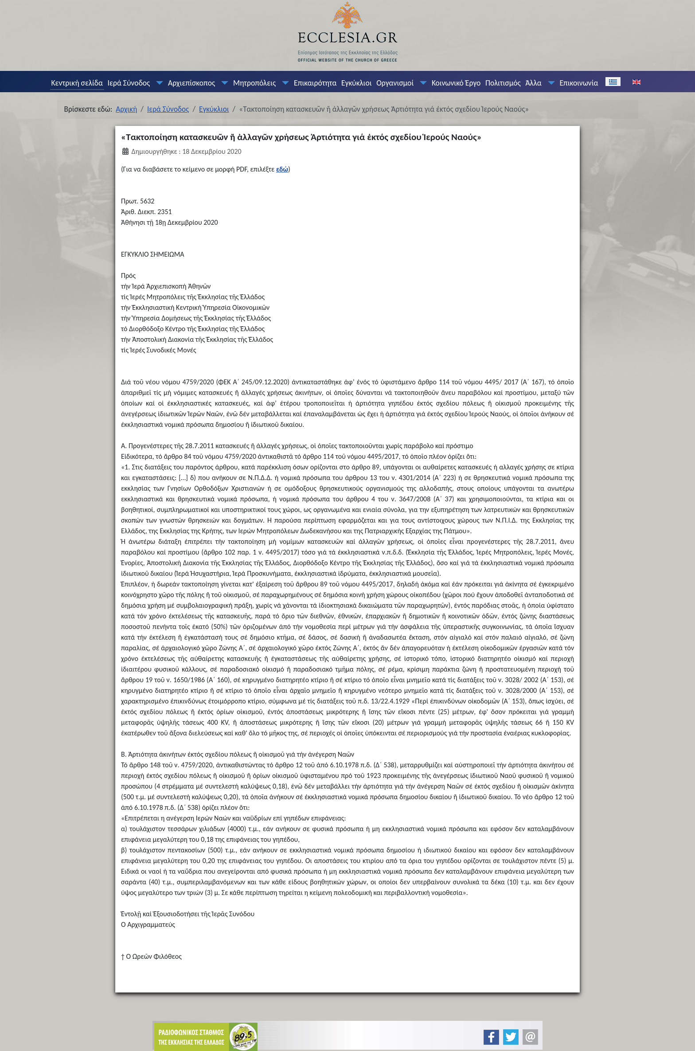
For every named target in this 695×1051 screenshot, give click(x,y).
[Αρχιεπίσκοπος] (223, 83)
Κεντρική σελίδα (76, 83)
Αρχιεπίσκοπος (191, 83)
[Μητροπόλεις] (283, 83)
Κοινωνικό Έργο (456, 83)
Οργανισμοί (395, 83)
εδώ (282, 169)
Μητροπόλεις (254, 83)
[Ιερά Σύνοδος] (157, 83)
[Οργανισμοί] (421, 83)
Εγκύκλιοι (356, 83)
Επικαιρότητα (315, 83)
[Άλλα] (549, 83)
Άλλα (533, 83)
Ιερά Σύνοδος (129, 83)
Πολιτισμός (503, 83)
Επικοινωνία (578, 83)
